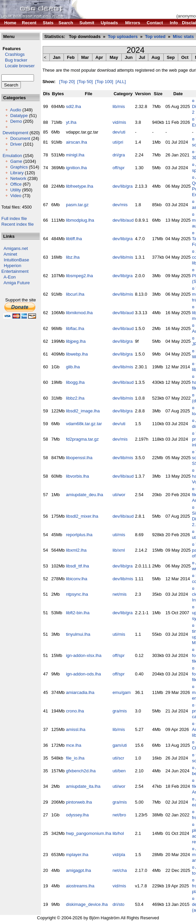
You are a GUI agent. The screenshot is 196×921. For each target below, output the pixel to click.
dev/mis (120, 204)
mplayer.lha (77, 854)
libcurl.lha (75, 294)
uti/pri (118, 142)
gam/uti (120, 745)
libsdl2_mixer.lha (82, 516)
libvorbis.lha (77, 476)
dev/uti (119, 132)
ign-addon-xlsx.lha (84, 655)
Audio (15, 109)
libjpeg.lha (76, 341)
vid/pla (119, 854)
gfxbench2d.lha (80, 770)
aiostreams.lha (80, 885)
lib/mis (119, 106)
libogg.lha (75, 382)
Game (16, 161)
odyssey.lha (77, 814)
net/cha (120, 870)
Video (15, 195)
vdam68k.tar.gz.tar (84, 423)
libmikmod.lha (79, 312)
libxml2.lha (76, 550)
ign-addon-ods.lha (83, 673)
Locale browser (18, 65)
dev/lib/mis (123, 257)
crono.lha (75, 710)
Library (17, 172)
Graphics (19, 167)
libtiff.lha (74, 238)
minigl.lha (75, 154)
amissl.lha (75, 729)
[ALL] (121, 81)
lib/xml (119, 550)
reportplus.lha (79, 534)
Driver (16, 144)
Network (18, 178)
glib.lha (73, 366)
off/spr (119, 167)
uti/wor (119, 494)
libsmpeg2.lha (79, 275)
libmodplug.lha (80, 220)
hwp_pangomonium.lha (88, 833)
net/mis (120, 594)
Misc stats (183, 36)
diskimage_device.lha (87, 904)
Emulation (12, 155)
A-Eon (10, 277)
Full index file (14, 218)
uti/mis (119, 534)
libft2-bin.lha (77, 612)
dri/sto (118, 904)
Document (20, 138)
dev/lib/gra (123, 186)
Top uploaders (123, 36)
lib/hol (118, 833)
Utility (15, 189)
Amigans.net (16, 248)
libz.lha (72, 257)
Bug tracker (14, 60)
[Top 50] (85, 81)
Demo (16, 121)
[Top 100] (104, 81)
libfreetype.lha (79, 186)
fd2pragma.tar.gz (82, 439)
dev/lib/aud (123, 220)
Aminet (10, 254)
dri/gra (119, 154)
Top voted (155, 36)
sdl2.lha (73, 106)
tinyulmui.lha (78, 634)
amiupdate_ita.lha (83, 786)
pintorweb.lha (79, 802)
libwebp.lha (77, 354)
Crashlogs (13, 54)
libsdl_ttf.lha (77, 565)
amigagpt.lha (78, 870)
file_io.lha (75, 758)
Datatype (19, 115)
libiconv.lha (76, 578)
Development (16, 132)
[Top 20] (67, 81)
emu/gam (122, 692)
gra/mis (120, 710)
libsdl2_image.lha (83, 410)
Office (16, 184)
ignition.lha (76, 167)
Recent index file (17, 224)
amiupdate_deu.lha (84, 494)
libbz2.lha (75, 398)
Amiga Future (17, 282)
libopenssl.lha (79, 457)
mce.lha (73, 745)
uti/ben (119, 770)
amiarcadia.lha (80, 692)
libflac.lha (75, 328)
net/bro (119, 814)
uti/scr (118, 758)
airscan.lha (76, 142)
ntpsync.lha (77, 594)
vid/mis (119, 122)
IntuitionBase (16, 259)
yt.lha (71, 122)
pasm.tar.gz (77, 204)
